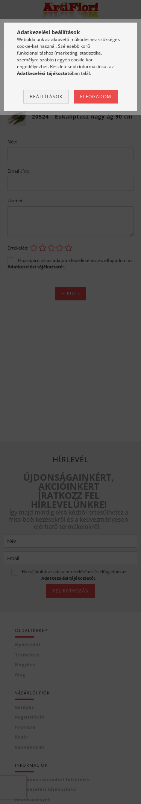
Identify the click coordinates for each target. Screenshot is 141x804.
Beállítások (46, 96)
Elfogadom (95, 96)
